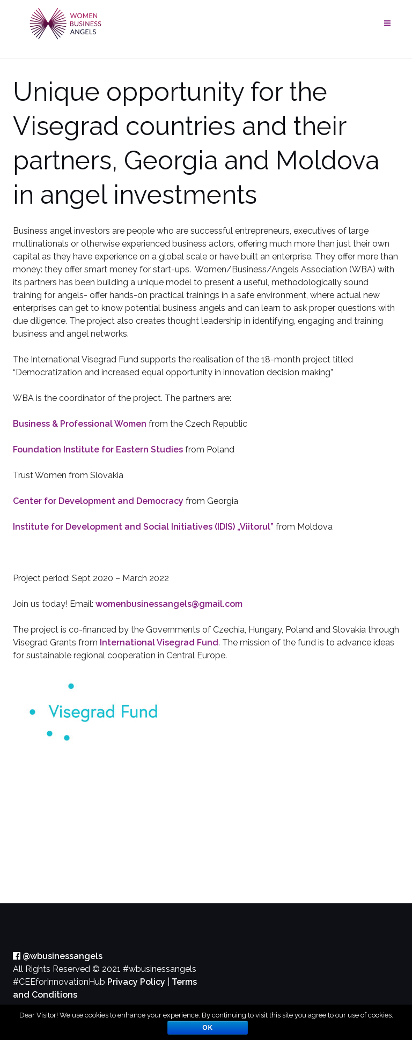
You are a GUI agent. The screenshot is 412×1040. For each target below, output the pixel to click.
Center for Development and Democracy (98, 501)
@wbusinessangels (57, 956)
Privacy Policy (136, 982)
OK (207, 1027)
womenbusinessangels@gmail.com (168, 604)
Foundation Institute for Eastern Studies (98, 449)
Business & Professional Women (79, 424)
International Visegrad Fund (159, 642)
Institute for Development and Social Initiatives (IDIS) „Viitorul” (143, 527)
